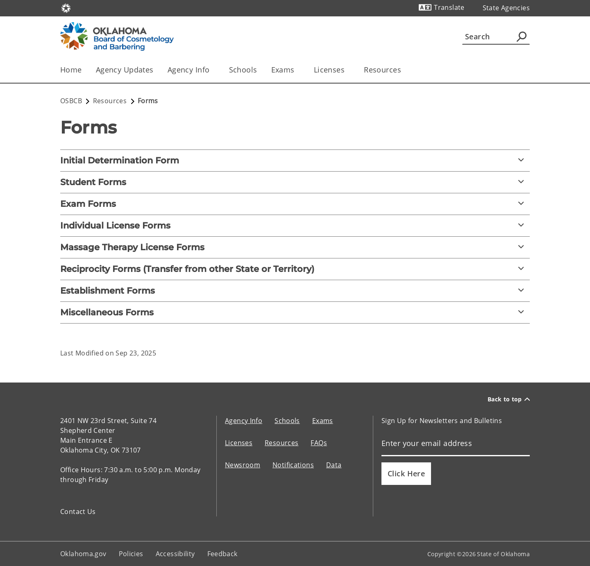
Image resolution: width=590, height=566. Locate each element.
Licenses (238, 442)
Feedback (222, 553)
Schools (243, 70)
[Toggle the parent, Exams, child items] (297, 69)
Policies (131, 553)
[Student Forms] (295, 182)
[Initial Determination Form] (295, 160)
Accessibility (175, 553)
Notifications (293, 464)
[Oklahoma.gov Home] (66, 7)
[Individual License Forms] (295, 225)
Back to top (509, 399)
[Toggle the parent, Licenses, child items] (347, 69)
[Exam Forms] (295, 204)
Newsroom (242, 464)
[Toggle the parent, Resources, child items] (403, 69)
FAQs (319, 442)
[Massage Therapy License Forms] (295, 247)
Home (71, 70)
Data (334, 464)
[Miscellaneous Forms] (295, 312)
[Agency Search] (521, 36)
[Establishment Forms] (295, 290)
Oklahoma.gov (83, 553)
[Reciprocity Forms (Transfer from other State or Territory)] (295, 269)
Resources (281, 442)
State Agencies (506, 7)
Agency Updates (125, 70)
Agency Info (243, 420)
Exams (322, 420)
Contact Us (78, 511)
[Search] (496, 36)
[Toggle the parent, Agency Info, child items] (212, 69)
